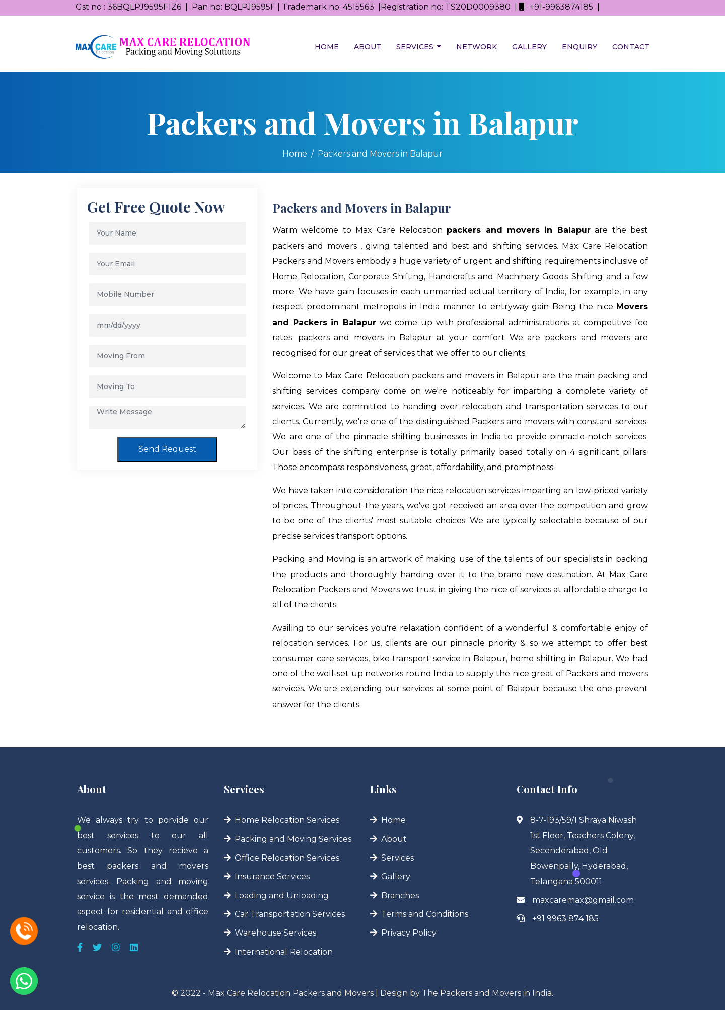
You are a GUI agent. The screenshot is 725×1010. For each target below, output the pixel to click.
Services (414, 46)
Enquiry (579, 46)
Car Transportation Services (290, 914)
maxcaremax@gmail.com (583, 900)
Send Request (167, 449)
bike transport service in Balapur (439, 658)
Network (476, 46)
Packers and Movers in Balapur (380, 154)
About (367, 46)
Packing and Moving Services (293, 839)
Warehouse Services (275, 933)
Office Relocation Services (287, 858)
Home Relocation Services (287, 820)
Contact (630, 46)
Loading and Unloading (282, 895)
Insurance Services (272, 876)
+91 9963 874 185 (565, 918)
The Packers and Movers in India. (487, 993)
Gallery (529, 46)
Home (327, 46)
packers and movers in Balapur (365, 337)
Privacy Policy (409, 933)
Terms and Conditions (424, 914)
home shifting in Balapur (561, 658)
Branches (400, 895)
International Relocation (284, 952)
